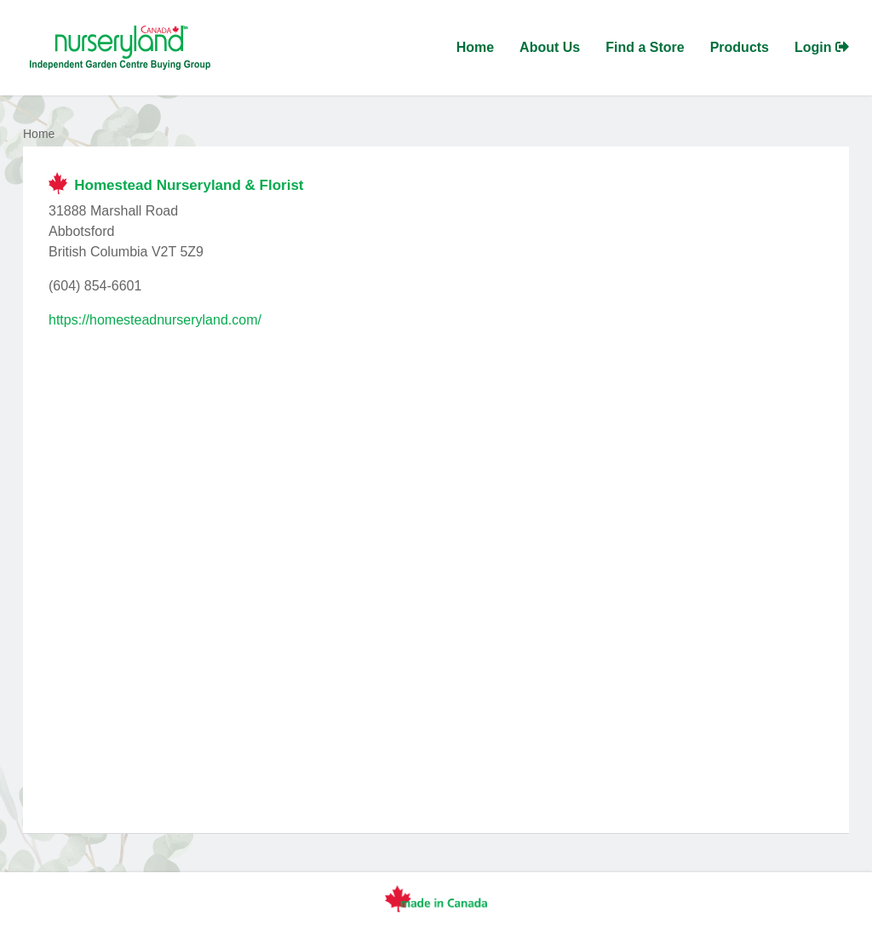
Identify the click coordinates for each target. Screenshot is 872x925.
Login (822, 47)
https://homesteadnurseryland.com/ (155, 320)
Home (475, 47)
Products (739, 47)
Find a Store (644, 47)
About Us (549, 47)
